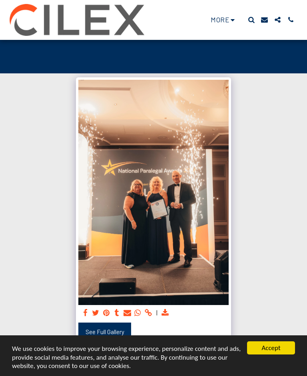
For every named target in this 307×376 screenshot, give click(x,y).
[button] (251, 19)
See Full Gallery (105, 331)
